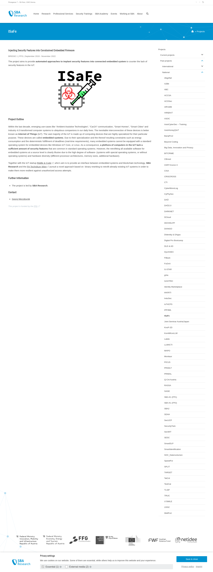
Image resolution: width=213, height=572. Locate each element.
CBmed (167, 159)
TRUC (167, 496)
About (139, 14)
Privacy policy (187, 566)
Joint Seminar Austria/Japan (176, 321)
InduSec (168, 298)
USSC (167, 507)
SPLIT (167, 467)
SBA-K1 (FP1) (170, 397)
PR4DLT (168, 368)
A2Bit (166, 84)
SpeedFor (168, 461)
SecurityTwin (170, 426)
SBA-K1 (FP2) (170, 403)
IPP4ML (167, 310)
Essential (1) (50, 566)
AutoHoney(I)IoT (171, 130)
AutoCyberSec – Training (175, 124)
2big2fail (168, 78)
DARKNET (169, 211)
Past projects (166, 61)
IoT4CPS (168, 304)
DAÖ (166, 200)
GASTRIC (168, 281)
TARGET (168, 472)
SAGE (167, 391)
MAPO (167, 351)
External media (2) (77, 566)
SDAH (167, 414)
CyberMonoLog (171, 188)
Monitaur (168, 356)
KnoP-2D (168, 327)
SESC (167, 437)
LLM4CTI (168, 345)
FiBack (167, 258)
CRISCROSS (170, 176)
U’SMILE (168, 501)
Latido (167, 339)
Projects (201, 31)
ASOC (167, 119)
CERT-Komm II (171, 165)
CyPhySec (169, 194)
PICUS (167, 362)
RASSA (167, 385)
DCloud (167, 217)
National (166, 72)
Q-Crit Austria (170, 380)
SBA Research (17, 14)
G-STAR (168, 269)
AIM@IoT (168, 113)
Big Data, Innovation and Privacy (178, 147)
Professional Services (63, 14)
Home (36, 14)
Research (46, 14)
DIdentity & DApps (172, 235)
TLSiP (167, 490)
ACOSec (168, 101)
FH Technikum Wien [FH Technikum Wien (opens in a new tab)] (37, 166)
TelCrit (167, 478)
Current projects (167, 55)
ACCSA (167, 95)
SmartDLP (169, 443)
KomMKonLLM (171, 333)
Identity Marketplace (173, 287)
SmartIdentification (172, 449)
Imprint (199, 566)
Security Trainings (84, 14)
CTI (166, 182)
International (167, 66)
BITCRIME (169, 153)
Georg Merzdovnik (21, 199)
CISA (166, 171)
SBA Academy (101, 14)
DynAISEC (169, 252)
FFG (35, 206)
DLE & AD (168, 246)
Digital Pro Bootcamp (173, 240)
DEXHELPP (169, 223)
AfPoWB (168, 107)
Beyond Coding (171, 142)
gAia (166, 275)
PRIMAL (168, 374)
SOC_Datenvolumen (173, 455)
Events (114, 14)
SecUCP (168, 420)
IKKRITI (167, 292)
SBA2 (167, 408)
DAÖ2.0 (167, 205)
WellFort (168, 513)
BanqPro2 (168, 136)
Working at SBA (127, 14)
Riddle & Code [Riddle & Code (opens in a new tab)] (44, 163)
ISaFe (167, 316)
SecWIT (167, 432)
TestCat (167, 484)
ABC (166, 89)
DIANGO (168, 229)
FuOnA (167, 263)
